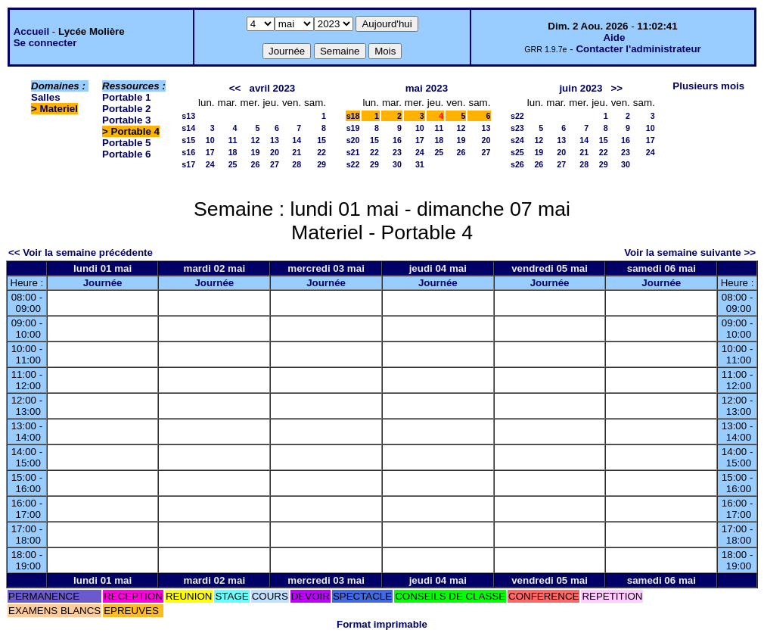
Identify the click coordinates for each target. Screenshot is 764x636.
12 (255, 140)
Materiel (59, 108)
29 (321, 164)
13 (274, 140)
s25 (517, 152)
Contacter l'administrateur (638, 49)
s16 (188, 152)
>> (617, 88)
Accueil (31, 31)
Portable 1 (126, 97)
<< (235, 88)
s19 (353, 127)
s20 (353, 140)
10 (210, 140)
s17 (188, 164)
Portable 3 (126, 120)
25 (233, 164)
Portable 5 (126, 142)
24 (210, 164)
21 (296, 152)
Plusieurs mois (708, 86)
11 (233, 140)
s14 (188, 127)
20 (274, 152)
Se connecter (45, 42)
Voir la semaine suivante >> (690, 252)
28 (296, 164)
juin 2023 (580, 88)
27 (274, 164)
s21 (353, 152)
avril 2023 (272, 88)
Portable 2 (126, 108)
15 (321, 140)
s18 (353, 115)
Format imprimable (382, 624)
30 (397, 164)
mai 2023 (426, 88)
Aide (614, 37)
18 (233, 152)
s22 (353, 164)
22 (321, 152)
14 (296, 140)
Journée (103, 282)
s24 (517, 140)
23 (397, 152)
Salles (46, 97)
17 (210, 152)
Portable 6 (126, 154)
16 (397, 140)
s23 (517, 127)
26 (255, 164)
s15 (188, 140)
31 (419, 164)
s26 (517, 164)
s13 (188, 115)
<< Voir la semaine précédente (80, 252)
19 (255, 152)
